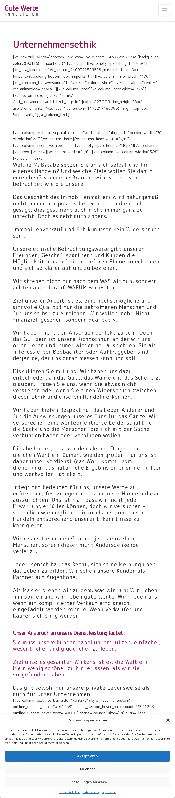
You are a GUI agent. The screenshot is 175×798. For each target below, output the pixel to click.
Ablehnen (87, 768)
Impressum (109, 792)
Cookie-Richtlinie (69, 792)
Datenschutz (91, 792)
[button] (168, 720)
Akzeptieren (87, 755)
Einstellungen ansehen (87, 781)
